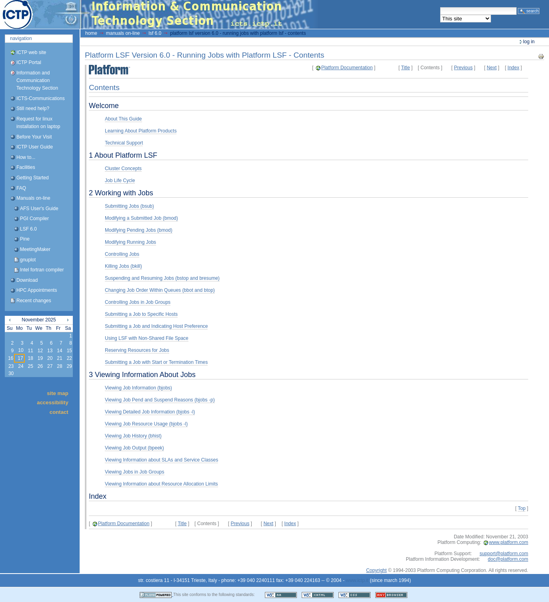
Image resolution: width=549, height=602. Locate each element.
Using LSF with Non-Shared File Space (146, 338)
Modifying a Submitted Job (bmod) (141, 218)
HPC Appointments (36, 290)
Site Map (57, 393)
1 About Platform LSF (123, 155)
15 (69, 350)
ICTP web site (31, 52)
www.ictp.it (357, 580)
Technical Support (124, 143)
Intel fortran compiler (42, 270)
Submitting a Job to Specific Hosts (141, 314)
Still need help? (32, 108)
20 (49, 358)
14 (59, 350)
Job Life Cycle (120, 180)
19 (40, 358)
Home (91, 33)
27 (49, 366)
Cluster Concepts (123, 168)
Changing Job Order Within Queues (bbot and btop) (160, 290)
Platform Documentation (347, 67)
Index (513, 67)
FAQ (21, 188)
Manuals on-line (33, 198)
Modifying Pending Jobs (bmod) (138, 230)
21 (59, 358)
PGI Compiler (34, 218)
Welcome (104, 106)
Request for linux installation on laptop (38, 122)
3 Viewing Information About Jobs (142, 375)
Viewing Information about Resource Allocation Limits (161, 484)
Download (27, 280)
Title (405, 67)
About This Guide (123, 119)
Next (492, 67)
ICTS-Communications (40, 98)
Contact (59, 412)
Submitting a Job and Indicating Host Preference (156, 326)
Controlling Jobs (122, 254)
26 (40, 366)
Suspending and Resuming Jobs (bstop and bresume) (162, 278)
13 (49, 350)
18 (30, 358)
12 (40, 350)
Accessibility (52, 402)
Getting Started (32, 178)
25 (30, 366)
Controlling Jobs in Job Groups (137, 302)
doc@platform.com (508, 559)
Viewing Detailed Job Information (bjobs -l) (150, 412)
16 (10, 358)
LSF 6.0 (28, 229)
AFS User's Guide (39, 208)
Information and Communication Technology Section (37, 80)
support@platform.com (503, 553)
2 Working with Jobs (121, 193)
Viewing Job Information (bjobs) (138, 388)
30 (11, 373)
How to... (25, 157)
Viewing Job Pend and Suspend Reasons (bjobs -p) (160, 400)
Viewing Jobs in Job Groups (134, 472)
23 (11, 366)
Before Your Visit (34, 137)
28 (59, 366)
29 (69, 366)
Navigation (21, 38)
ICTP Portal (150, 14)
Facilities (25, 167)
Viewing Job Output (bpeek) (134, 448)
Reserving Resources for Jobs (137, 350)
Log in (529, 41)
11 (30, 350)
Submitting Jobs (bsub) (129, 206)
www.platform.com (508, 542)
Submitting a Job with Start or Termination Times (156, 362)
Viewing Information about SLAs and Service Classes (161, 460)
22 (69, 358)
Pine (25, 239)
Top (521, 508)
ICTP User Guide (34, 147)
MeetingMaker (35, 249)
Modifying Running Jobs (130, 242)
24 (20, 366)
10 (20, 350)
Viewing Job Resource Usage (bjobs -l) (146, 424)
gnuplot (28, 260)
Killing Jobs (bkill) (123, 266)
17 (20, 358)
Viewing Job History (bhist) (133, 436)
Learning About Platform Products (140, 131)
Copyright (376, 570)
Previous (463, 67)
